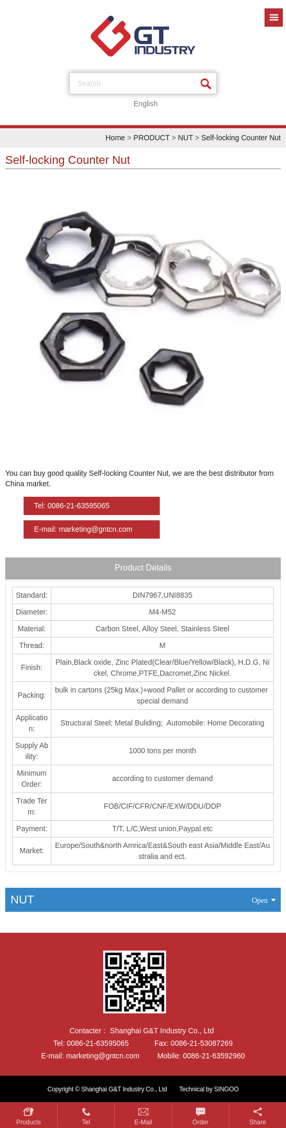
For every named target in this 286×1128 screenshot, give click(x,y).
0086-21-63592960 (214, 1056)
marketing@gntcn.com (102, 1056)
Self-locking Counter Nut (241, 137)
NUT (185, 137)
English (146, 103)
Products (28, 1122)
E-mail (143, 1122)
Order (200, 1122)
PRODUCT (152, 137)
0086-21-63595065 (98, 1043)
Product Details (143, 567)
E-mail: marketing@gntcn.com (83, 529)
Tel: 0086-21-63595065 (71, 505)
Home (115, 137)
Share (257, 1122)
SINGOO (226, 1089)
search (89, 83)
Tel (86, 1122)
